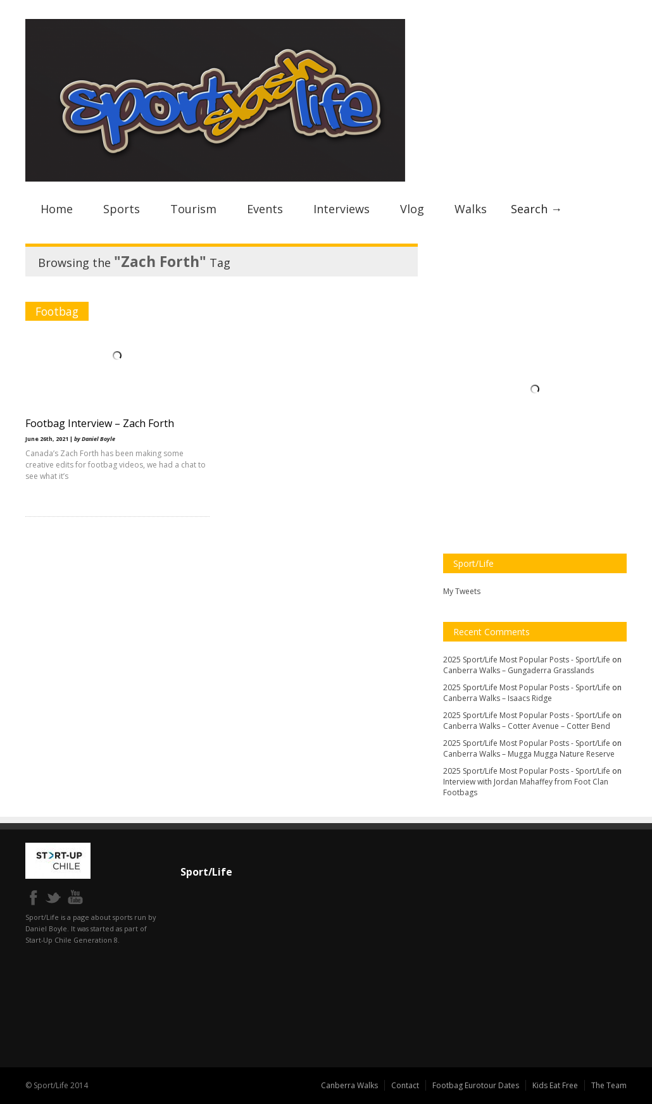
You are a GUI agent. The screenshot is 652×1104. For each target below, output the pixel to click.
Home (57, 208)
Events (265, 208)
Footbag (56, 311)
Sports (121, 208)
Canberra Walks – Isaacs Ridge (497, 698)
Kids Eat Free (555, 1085)
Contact (405, 1085)
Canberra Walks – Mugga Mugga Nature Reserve (529, 753)
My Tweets (461, 591)
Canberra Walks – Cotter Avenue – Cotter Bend (526, 726)
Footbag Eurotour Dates (475, 1085)
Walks (471, 208)
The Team (609, 1085)
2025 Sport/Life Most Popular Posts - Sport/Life (526, 659)
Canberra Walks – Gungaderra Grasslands (518, 670)
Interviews (341, 208)
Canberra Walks (349, 1085)
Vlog (412, 208)
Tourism (193, 208)
